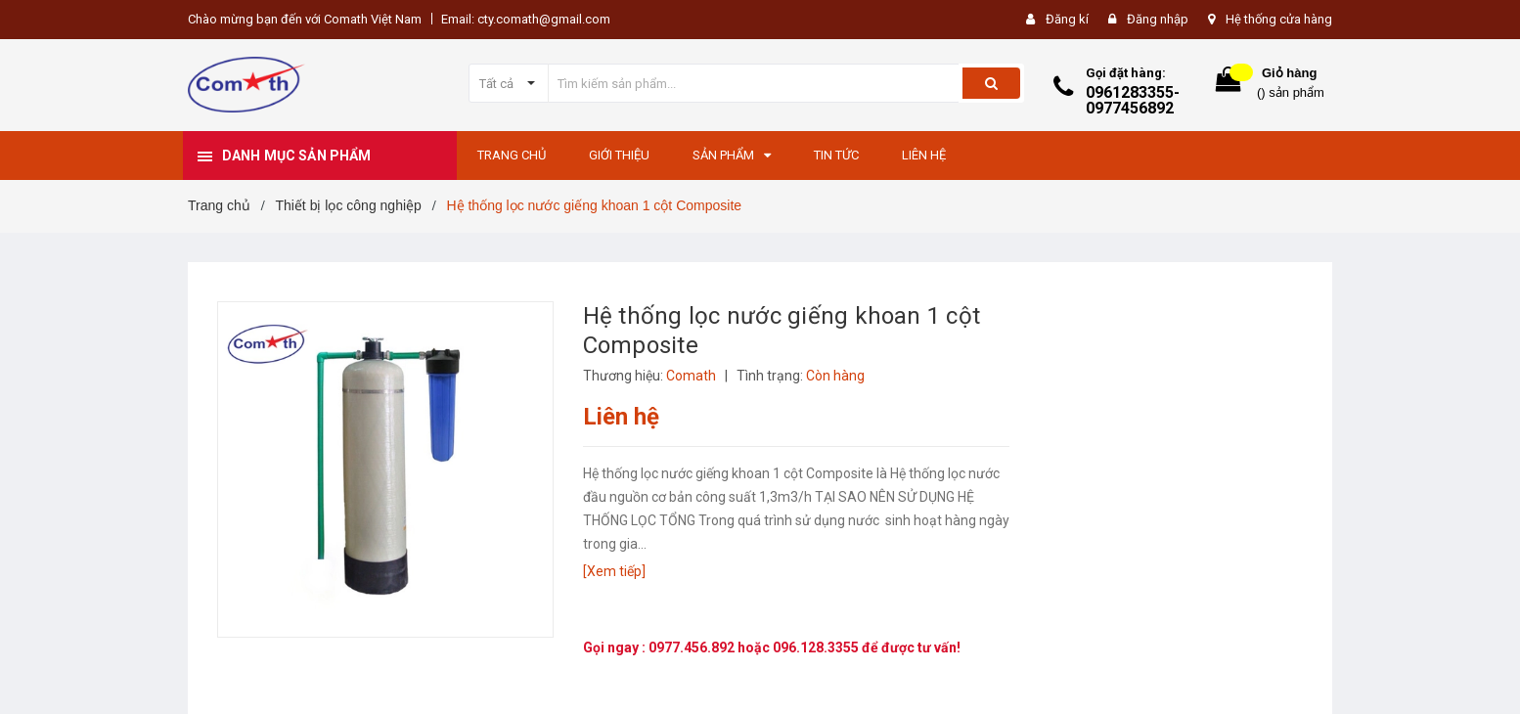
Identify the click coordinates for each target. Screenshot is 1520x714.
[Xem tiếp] (614, 571)
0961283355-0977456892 (1133, 100)
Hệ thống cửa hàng (1279, 19)
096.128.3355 (817, 647)
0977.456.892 (693, 647)
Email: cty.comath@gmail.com (525, 19)
